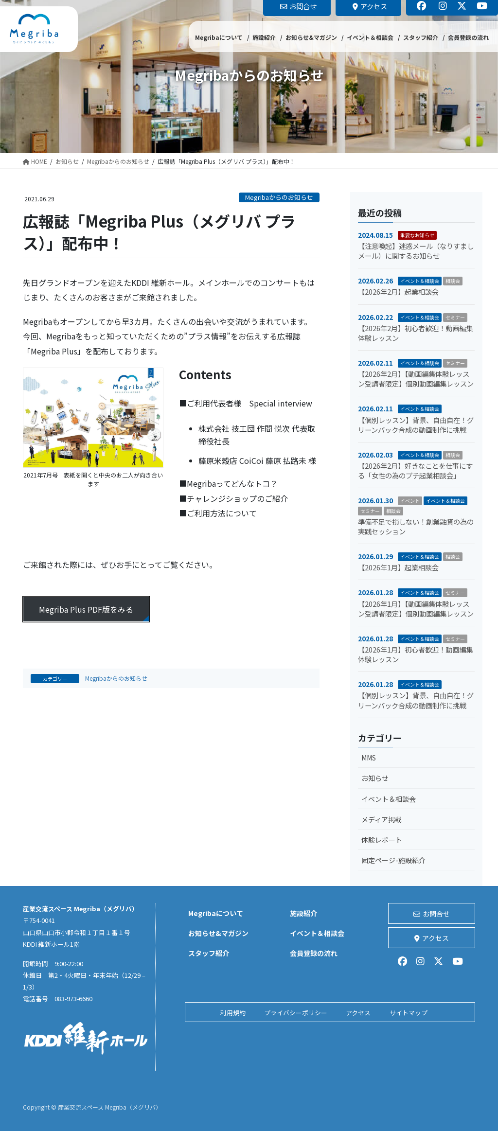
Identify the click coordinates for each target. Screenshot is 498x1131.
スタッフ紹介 (208, 953)
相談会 (452, 280)
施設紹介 (303, 913)
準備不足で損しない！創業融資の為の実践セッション (416, 526)
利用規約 (233, 1012)
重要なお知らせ (417, 235)
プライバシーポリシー (295, 1012)
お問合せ (431, 914)
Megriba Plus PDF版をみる (86, 609)
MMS (368, 757)
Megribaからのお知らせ (279, 197)
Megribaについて (215, 913)
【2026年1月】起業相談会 (398, 567)
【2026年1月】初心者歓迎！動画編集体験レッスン (415, 654)
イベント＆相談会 (419, 280)
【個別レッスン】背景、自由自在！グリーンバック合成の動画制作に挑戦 (416, 425)
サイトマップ (408, 1012)
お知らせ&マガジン (218, 933)
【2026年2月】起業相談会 (398, 291)
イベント (410, 500)
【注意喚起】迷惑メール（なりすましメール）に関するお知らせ (416, 251)
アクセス (431, 938)
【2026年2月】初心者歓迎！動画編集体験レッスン (415, 333)
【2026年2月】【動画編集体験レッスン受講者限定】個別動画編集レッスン (416, 379)
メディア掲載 (381, 819)
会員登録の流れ (314, 953)
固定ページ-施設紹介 (393, 860)
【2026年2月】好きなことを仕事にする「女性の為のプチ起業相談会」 (415, 470)
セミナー (455, 317)
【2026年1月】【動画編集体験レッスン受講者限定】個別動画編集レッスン (416, 609)
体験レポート (381, 840)
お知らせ (375, 778)
